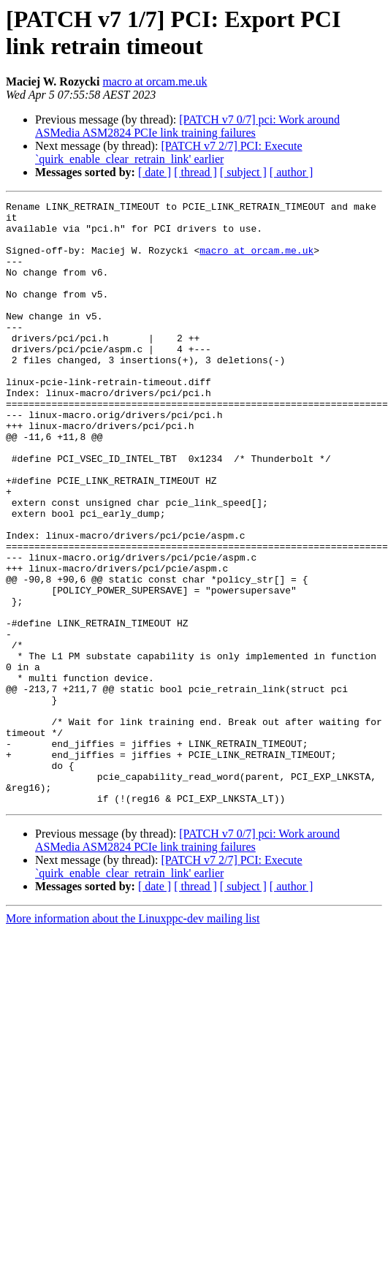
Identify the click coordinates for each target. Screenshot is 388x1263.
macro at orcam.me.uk (154, 81)
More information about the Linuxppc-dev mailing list (132, 1039)
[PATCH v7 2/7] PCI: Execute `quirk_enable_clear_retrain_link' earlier (169, 152)
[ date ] (154, 172)
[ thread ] (195, 172)
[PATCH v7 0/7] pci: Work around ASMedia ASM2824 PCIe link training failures (187, 126)
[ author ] (291, 172)
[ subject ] (243, 172)
